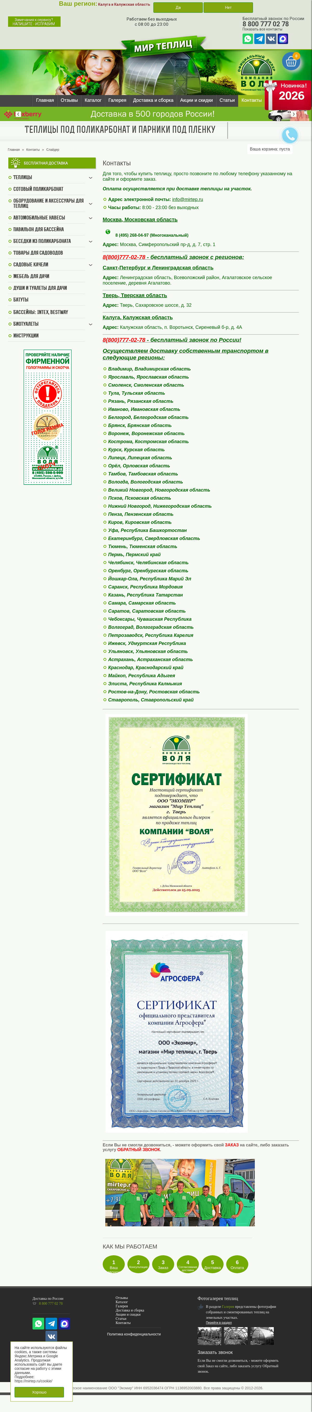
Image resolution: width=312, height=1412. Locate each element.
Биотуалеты (25, 324)
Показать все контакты (262, 29)
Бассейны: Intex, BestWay (40, 312)
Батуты (20, 300)
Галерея (117, 100)
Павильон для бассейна (38, 230)
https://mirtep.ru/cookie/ (34, 1381)
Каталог (92, 100)
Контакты (252, 100)
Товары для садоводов (38, 253)
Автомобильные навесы (39, 218)
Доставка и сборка (153, 100)
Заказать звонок (215, 1352)
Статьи (227, 100)
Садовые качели (30, 265)
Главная (45, 100)
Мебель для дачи (31, 276)
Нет (228, 7)
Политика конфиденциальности (134, 1334)
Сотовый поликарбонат (38, 189)
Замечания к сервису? (34, 22)
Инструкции (25, 336)
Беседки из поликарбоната (42, 241)
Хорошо (39, 1392)
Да (178, 7)
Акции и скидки (196, 100)
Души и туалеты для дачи (40, 288)
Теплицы (22, 177)
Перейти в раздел (219, 1323)
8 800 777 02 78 (266, 24)
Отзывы (69, 100)
